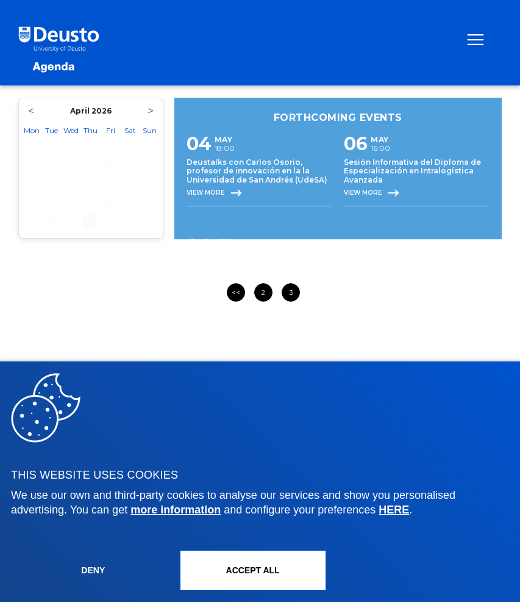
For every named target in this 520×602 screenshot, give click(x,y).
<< (236, 292)
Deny (93, 570)
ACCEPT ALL (253, 570)
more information (175, 510)
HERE (394, 510)
